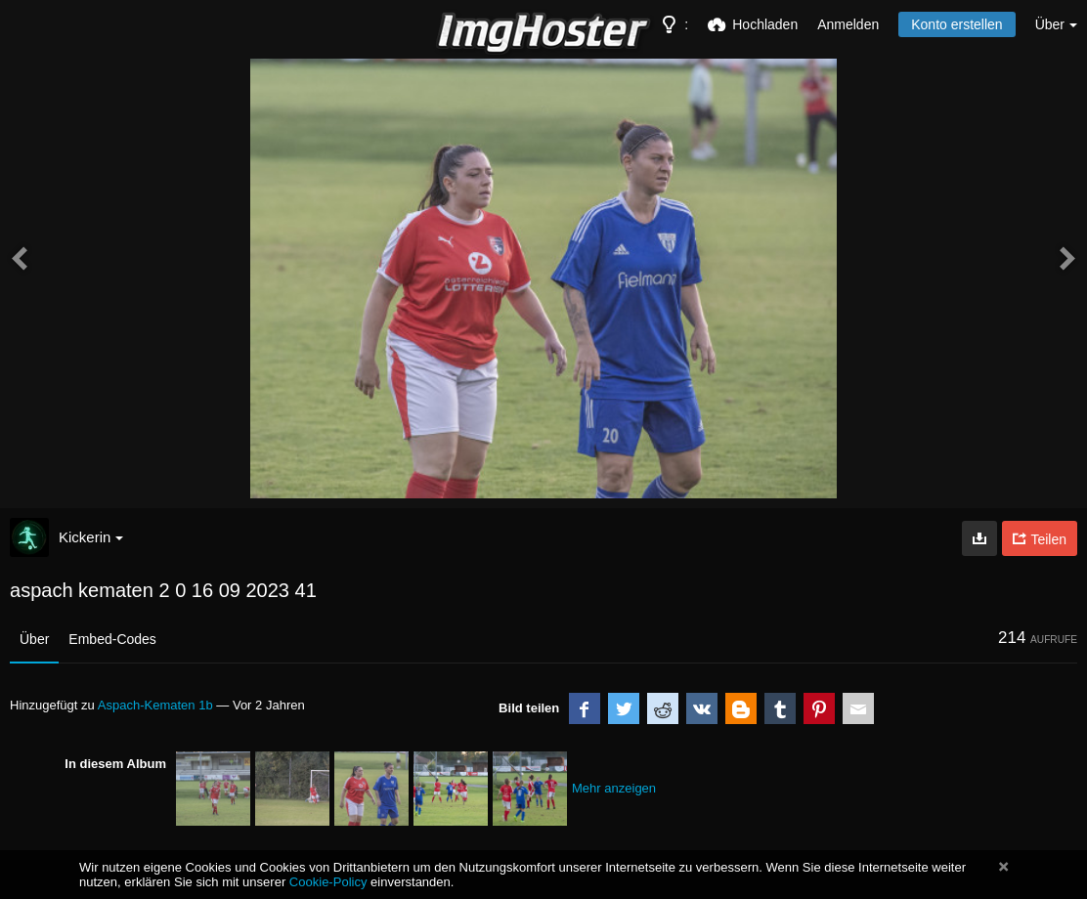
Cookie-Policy (328, 882)
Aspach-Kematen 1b (155, 705)
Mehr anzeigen (614, 788)
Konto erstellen (956, 24)
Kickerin (91, 537)
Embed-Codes (112, 639)
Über (34, 639)
